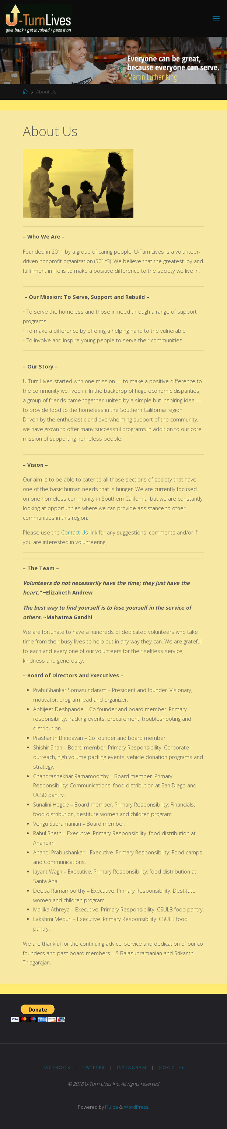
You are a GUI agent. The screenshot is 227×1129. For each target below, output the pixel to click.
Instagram (132, 1067)
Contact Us (74, 532)
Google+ (171, 1067)
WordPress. (136, 1107)
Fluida (111, 1107)
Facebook (56, 1067)
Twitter (94, 1067)
